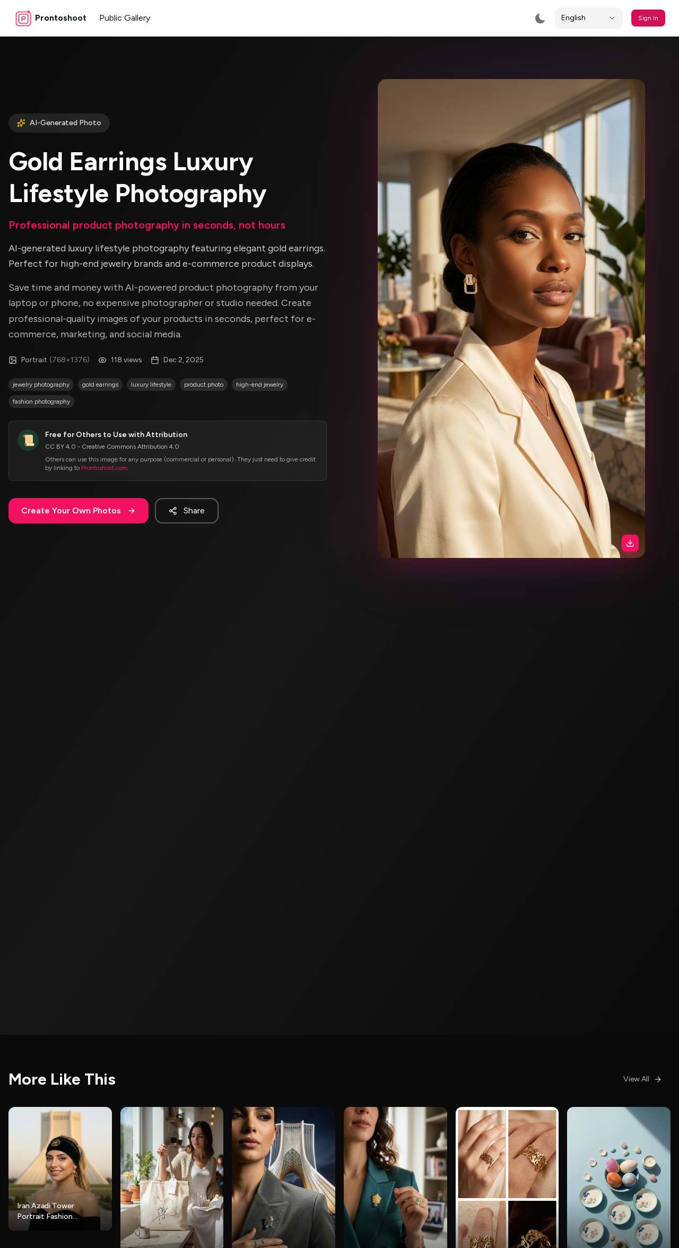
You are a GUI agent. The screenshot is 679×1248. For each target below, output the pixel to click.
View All (642, 1079)
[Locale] (589, 18)
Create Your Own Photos (78, 477)
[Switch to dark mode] (540, 18)
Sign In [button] (648, 18)
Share (187, 477)
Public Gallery (124, 18)
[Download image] (576, 413)
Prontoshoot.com (104, 434)
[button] (511, 284)
